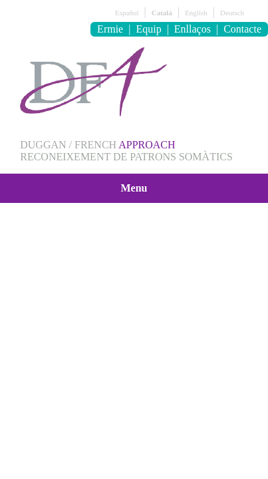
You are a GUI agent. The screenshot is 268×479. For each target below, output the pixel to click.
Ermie (110, 29)
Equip (148, 29)
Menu (134, 188)
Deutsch (232, 13)
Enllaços (192, 29)
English (196, 13)
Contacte (242, 29)
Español (126, 13)
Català (162, 13)
